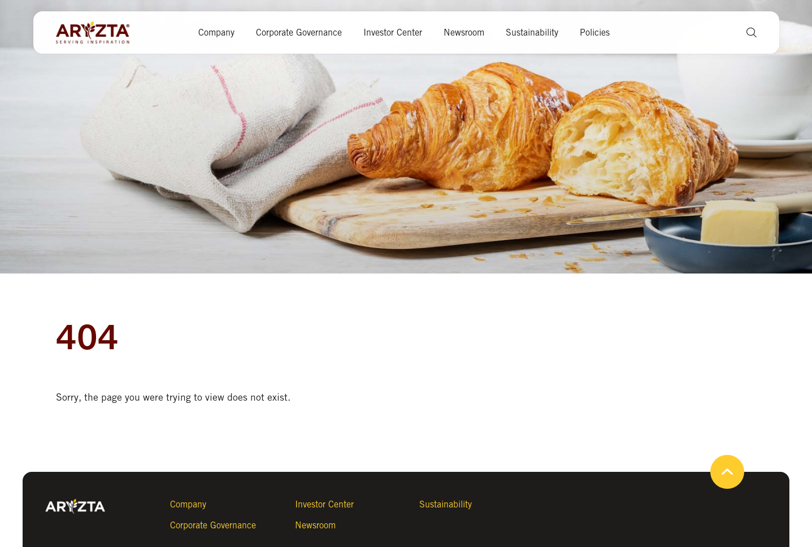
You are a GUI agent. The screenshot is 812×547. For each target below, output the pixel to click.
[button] (747, 32)
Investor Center (392, 32)
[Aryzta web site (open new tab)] (98, 32)
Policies (595, 32)
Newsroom (464, 32)
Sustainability (532, 32)
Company (216, 32)
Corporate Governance (299, 32)
